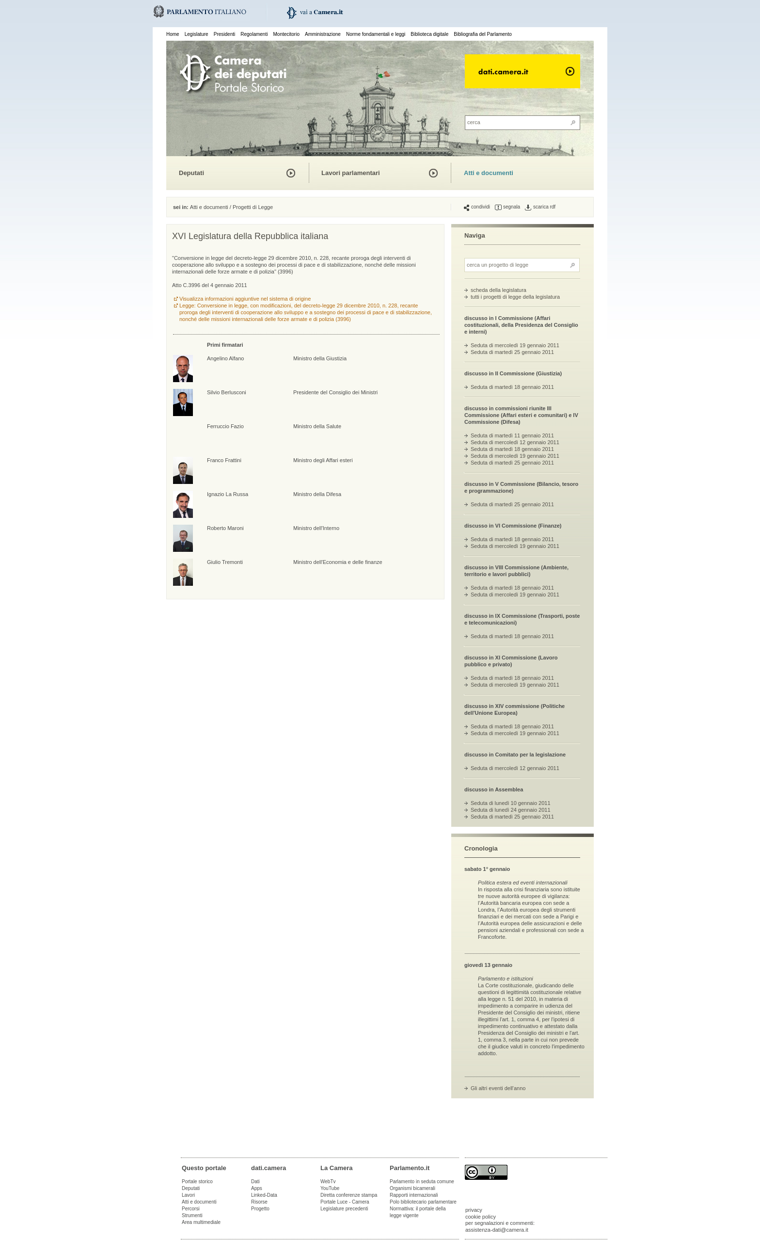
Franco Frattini (224, 460)
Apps (256, 1188)
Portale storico (197, 1181)
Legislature (196, 34)
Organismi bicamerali (412, 1188)
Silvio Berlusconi (226, 392)
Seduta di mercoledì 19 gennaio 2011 (515, 345)
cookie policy (480, 1217)
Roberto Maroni (225, 528)
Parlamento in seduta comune (422, 1181)
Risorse (259, 1202)
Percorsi (191, 1208)
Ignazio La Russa (227, 494)
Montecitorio (286, 34)
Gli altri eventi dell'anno (498, 1088)
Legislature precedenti (344, 1208)
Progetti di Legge (253, 207)
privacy (473, 1210)
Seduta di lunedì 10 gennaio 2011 (511, 803)
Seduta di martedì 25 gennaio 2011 (512, 352)
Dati (255, 1181)
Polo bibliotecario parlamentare (423, 1202)
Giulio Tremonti (225, 562)
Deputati (191, 173)
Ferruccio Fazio (225, 426)
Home (172, 34)
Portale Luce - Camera (344, 1202)
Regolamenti (254, 34)
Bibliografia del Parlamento (483, 34)
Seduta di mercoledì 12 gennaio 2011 (515, 442)
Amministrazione (323, 34)
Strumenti (192, 1215)
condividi (477, 207)
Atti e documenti (488, 173)
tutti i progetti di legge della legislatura (515, 297)
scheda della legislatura (498, 290)
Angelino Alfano (225, 358)
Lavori (188, 1195)
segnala (507, 207)
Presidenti (224, 34)
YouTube (329, 1188)
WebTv (328, 1181)
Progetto (260, 1208)
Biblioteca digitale (429, 34)
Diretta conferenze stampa (348, 1195)
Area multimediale (201, 1222)
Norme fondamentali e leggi (375, 34)
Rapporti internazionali (414, 1195)
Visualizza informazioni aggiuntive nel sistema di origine (245, 299)
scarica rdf (540, 207)
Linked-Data (264, 1195)
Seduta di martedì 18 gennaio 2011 (512, 387)
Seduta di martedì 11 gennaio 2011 (512, 435)
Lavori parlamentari (350, 173)
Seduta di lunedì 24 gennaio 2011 (511, 810)
